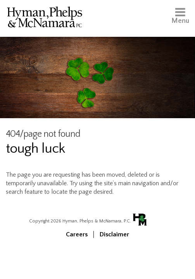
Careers (77, 234)
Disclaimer (114, 234)
